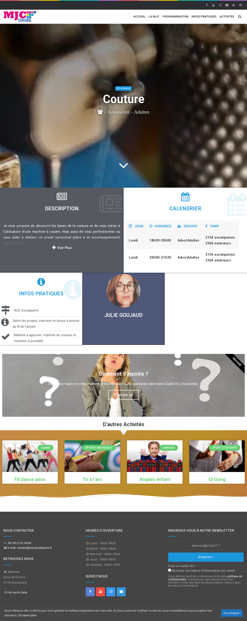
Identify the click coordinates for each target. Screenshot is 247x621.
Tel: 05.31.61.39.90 (19, 543)
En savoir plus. (27, 615)
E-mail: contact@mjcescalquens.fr (29, 547)
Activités (227, 16)
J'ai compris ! (231, 613)
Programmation (175, 16)
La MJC (154, 16)
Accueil (139, 16)
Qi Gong (217, 479)
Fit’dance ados (30, 479)
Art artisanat (123, 88)
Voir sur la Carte (17, 592)
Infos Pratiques (203, 16)
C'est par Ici (123, 395)
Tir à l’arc (92, 479)
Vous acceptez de (182, 566)
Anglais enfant (154, 479)
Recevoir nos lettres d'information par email (201, 570)
